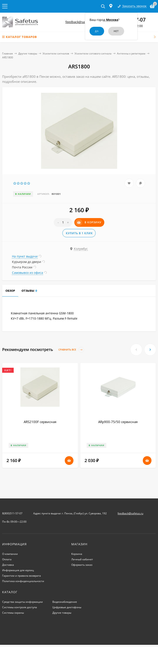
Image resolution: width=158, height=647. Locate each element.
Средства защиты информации (22, 602)
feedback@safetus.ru (80, 22)
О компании (10, 554)
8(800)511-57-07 (12, 513)
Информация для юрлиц (18, 570)
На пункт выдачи (25, 256)
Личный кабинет (82, 559)
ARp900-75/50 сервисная (118, 422)
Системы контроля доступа (19, 607)
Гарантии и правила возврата (21, 576)
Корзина (76, 554)
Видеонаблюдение (64, 602)
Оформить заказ (81, 565)
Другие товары (27, 53)
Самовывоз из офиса (27, 273)
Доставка (8, 565)
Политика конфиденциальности (23, 581)
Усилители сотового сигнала (93, 53)
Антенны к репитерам (131, 53)
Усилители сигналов (56, 53)
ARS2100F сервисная (40, 422)
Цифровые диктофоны (66, 607)
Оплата (7, 559)
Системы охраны (13, 613)
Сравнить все (71, 350)
